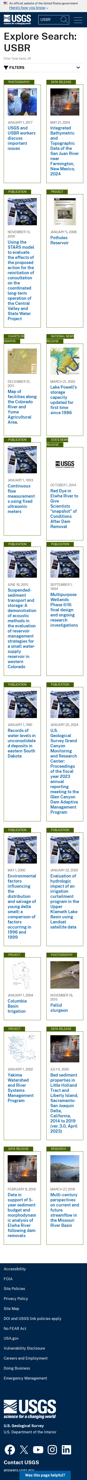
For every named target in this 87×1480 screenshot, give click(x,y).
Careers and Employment (26, 1358)
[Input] (53, 19)
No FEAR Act (15, 1329)
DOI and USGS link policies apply (32, 1319)
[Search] (64, 19)
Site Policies (14, 1289)
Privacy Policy (16, 1299)
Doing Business (17, 1368)
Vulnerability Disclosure (24, 1348)
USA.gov (11, 1338)
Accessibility (15, 1269)
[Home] (17, 23)
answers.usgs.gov (19, 1470)
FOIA (8, 1279)
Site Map (11, 1309)
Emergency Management (25, 1378)
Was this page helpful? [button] (45, 1475)
